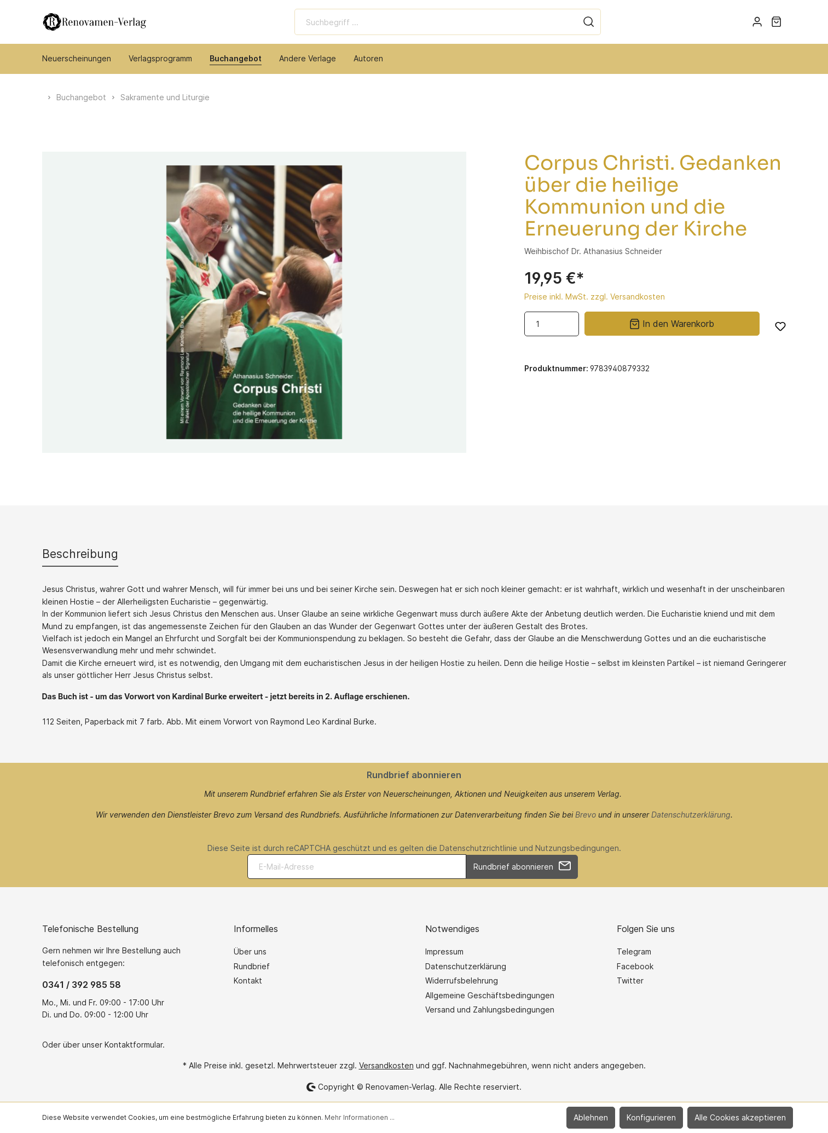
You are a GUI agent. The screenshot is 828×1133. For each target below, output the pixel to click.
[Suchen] (589, 22)
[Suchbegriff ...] (435, 22)
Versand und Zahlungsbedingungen (489, 1009)
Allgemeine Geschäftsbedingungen (489, 995)
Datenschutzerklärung (691, 814)
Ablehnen (591, 1117)
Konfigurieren (651, 1117)
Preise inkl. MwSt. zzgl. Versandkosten (594, 296)
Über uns (250, 951)
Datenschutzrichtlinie (478, 848)
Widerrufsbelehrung (461, 980)
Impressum (444, 951)
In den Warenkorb (671, 323)
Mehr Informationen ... (360, 1117)
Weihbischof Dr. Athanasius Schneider (593, 251)
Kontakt (248, 980)
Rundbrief (252, 966)
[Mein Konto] (757, 21)
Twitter (630, 980)
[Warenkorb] (776, 21)
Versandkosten (386, 1065)
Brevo (585, 814)
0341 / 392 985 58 (81, 984)
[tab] (80, 553)
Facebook (635, 966)
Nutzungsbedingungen (577, 848)
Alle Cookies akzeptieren (740, 1117)
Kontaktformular (134, 1044)
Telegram (634, 951)
